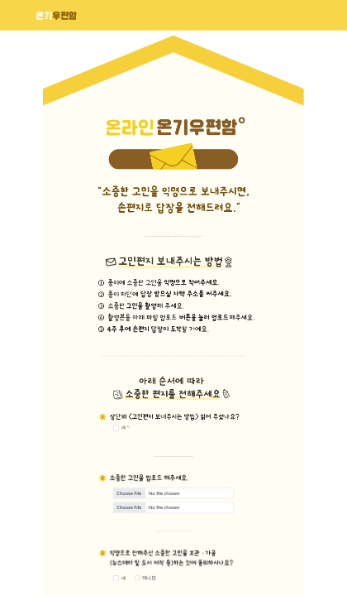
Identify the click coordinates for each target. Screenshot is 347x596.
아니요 (149, 577)
